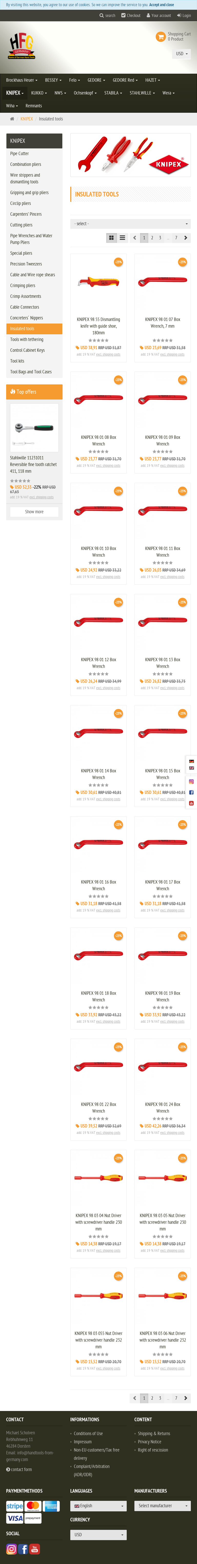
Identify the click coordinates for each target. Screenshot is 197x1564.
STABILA (113, 93)
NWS (60, 93)
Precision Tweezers (26, 264)
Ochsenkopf (85, 93)
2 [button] (152, 238)
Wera (169, 93)
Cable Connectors (24, 307)
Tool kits (17, 361)
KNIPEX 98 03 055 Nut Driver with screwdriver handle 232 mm (98, 1340)
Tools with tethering (26, 339)
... (168, 238)
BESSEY (53, 80)
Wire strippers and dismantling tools (25, 179)
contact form (19, 1469)
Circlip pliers (20, 203)
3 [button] (160, 238)
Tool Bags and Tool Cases (31, 372)
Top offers (23, 392)
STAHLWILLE (142, 93)
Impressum (83, 1442)
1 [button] (144, 238)
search (110, 15)
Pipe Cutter (19, 153)
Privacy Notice (149, 1442)
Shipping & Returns (154, 1433)
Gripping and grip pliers (29, 192)
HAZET (152, 80)
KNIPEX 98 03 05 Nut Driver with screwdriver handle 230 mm (163, 1222)
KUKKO (39, 93)
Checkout (134, 15)
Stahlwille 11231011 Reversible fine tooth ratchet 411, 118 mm (33, 464)
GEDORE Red (125, 80)
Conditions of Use (88, 1433)
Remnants (34, 106)
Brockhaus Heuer (21, 80)
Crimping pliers (22, 285)
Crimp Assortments (25, 296)
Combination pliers (25, 164)
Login (187, 15)
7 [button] (176, 238)
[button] (185, 238)
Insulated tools (22, 328)
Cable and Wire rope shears (32, 275)
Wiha (12, 106)
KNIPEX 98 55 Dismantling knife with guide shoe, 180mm (98, 326)
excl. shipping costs (108, 354)
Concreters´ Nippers (26, 318)
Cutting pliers (21, 225)
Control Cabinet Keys (27, 350)
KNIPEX (15, 93)
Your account (161, 15)
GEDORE (96, 80)
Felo (74, 80)
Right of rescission (153, 1450)
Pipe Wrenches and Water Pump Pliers (31, 239)
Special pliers (21, 253)
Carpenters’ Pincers (26, 214)
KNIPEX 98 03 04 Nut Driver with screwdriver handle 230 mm (98, 1222)
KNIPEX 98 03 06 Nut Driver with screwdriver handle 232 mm (163, 1340)
